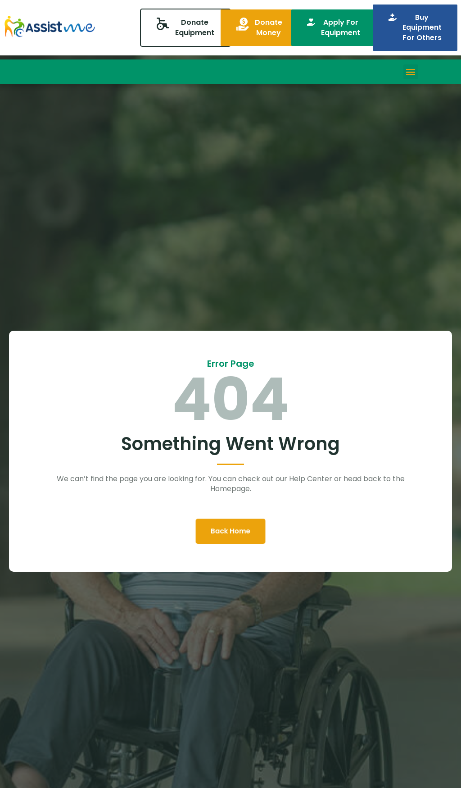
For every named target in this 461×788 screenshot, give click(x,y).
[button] (410, 71)
